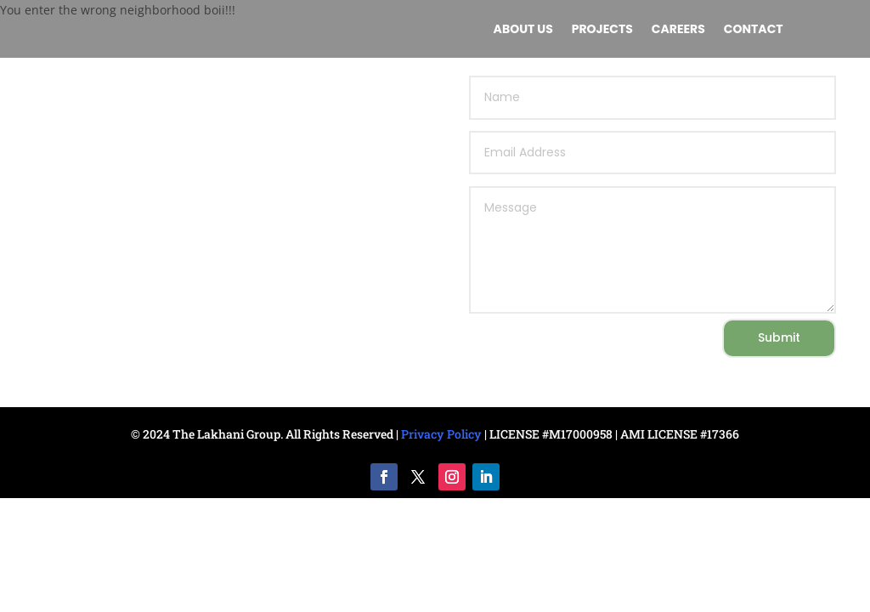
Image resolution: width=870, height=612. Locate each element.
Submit (779, 337)
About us (523, 30)
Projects (602, 30)
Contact (753, 30)
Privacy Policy (441, 434)
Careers (678, 30)
